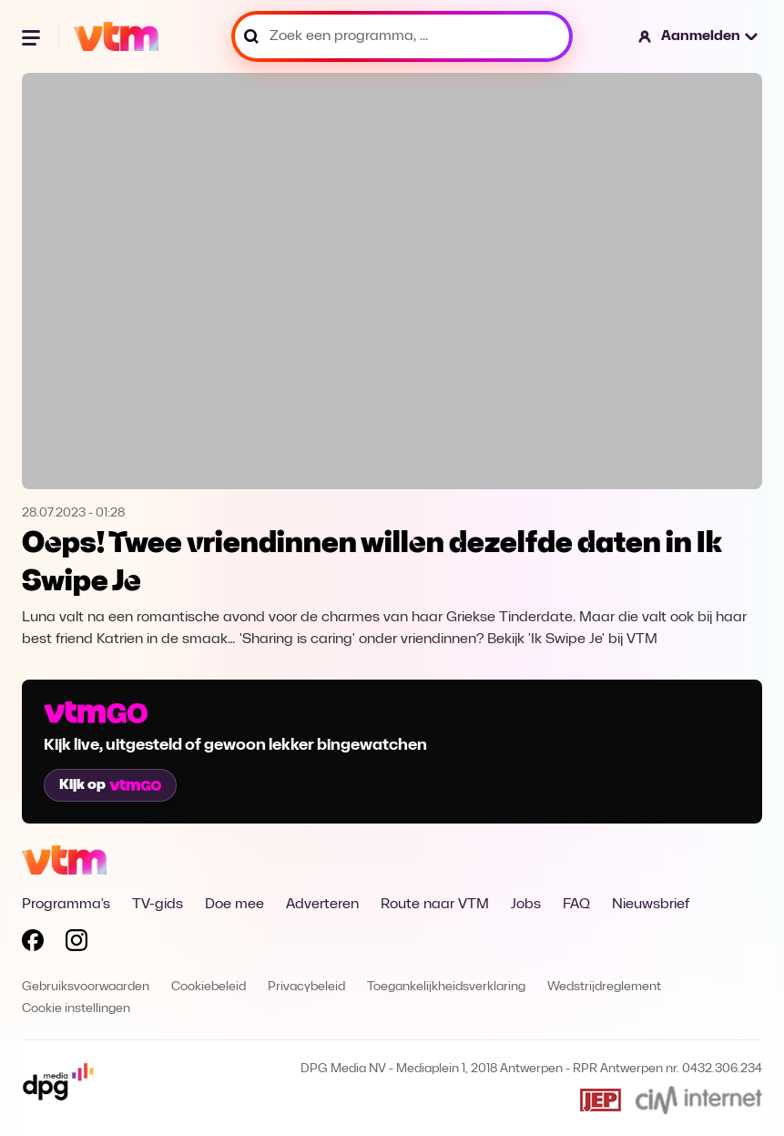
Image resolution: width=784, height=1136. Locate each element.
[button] (699, 36)
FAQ (576, 904)
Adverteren (322, 904)
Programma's (66, 904)
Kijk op (110, 785)
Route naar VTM (435, 904)
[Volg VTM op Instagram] (76, 943)
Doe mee (234, 904)
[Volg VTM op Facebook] (33, 943)
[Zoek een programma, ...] (402, 36)
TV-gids (157, 904)
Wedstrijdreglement (604, 987)
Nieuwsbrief (650, 904)
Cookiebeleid (208, 987)
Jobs (526, 904)
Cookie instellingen (76, 1009)
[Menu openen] (33, 36)
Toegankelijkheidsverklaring (446, 987)
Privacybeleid (306, 987)
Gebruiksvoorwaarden (85, 987)
